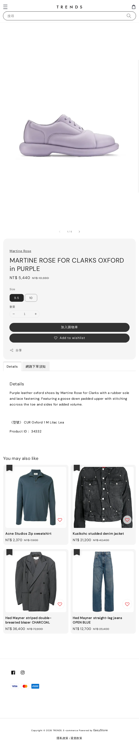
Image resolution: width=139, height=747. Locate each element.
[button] (5, 7)
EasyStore (100, 730)
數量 (12, 307)
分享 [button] (16, 350)
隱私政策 (62, 738)
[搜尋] (129, 16)
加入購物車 (69, 327)
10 (31, 298)
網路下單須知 (36, 366)
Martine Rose (20, 251)
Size (12, 289)
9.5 (16, 298)
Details (12, 366)
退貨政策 (76, 738)
